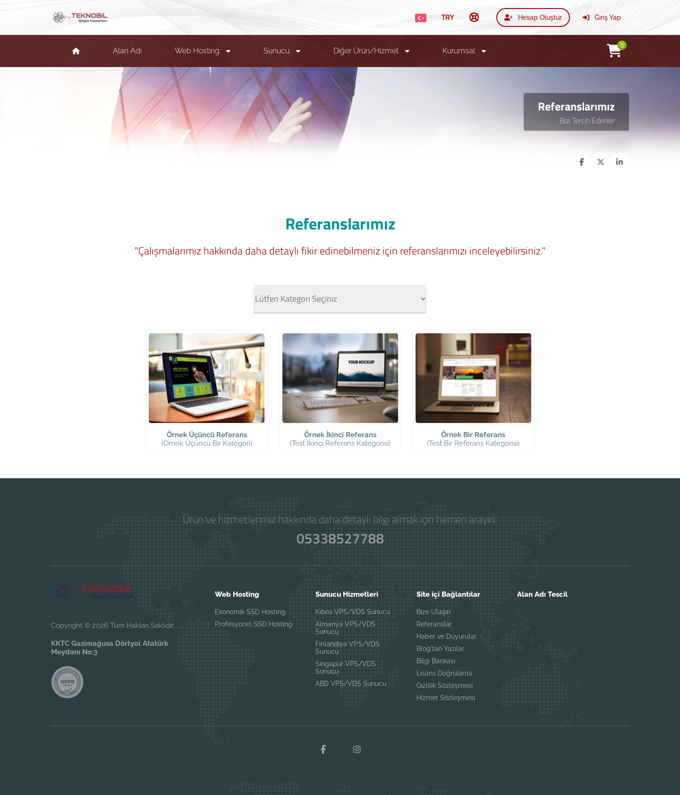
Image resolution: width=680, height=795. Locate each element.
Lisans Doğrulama (444, 673)
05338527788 (340, 538)
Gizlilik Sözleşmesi (444, 685)
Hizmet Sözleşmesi (445, 698)
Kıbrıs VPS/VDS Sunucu (352, 612)
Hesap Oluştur (533, 17)
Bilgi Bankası (435, 661)
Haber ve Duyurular (446, 636)
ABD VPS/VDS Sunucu (350, 683)
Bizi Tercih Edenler (587, 120)
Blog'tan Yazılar (440, 648)
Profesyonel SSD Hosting (253, 624)
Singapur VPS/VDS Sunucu (345, 667)
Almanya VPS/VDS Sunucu (345, 627)
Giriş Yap (602, 17)
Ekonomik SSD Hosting (250, 612)
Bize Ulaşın (433, 612)
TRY (448, 17)
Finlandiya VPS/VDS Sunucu (347, 647)
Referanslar (434, 624)
